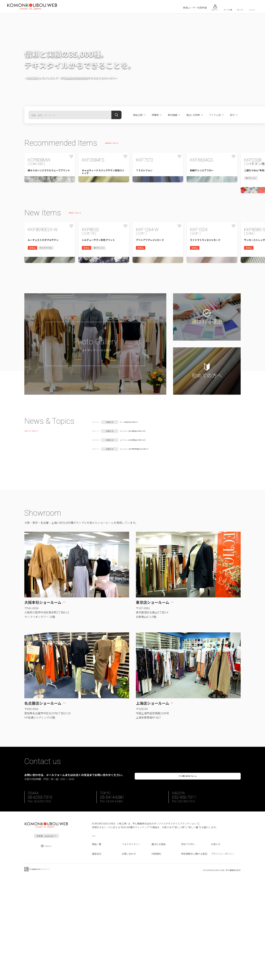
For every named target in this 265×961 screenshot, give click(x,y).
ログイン (215, 9)
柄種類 (155, 115)
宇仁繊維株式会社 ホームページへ (47, 953)
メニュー (252, 9)
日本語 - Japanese (45, 918)
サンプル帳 (228, 9)
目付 (232, 115)
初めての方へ (188, 927)
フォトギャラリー (131, 927)
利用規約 (156, 936)
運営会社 (96, 936)
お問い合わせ (129, 936)
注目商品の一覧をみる (117, 143)
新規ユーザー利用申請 (195, 7)
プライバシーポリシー (223, 936)
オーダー (240, 9)
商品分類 (137, 115)
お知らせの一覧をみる (36, 509)
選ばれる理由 (158, 927)
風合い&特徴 (193, 115)
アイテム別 (215, 115)
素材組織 (172, 115)
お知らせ (215, 927)
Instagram (46, 930)
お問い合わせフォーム (189, 854)
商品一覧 (96, 927)
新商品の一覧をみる (79, 250)
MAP (66, 678)
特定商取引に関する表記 (194, 936)
